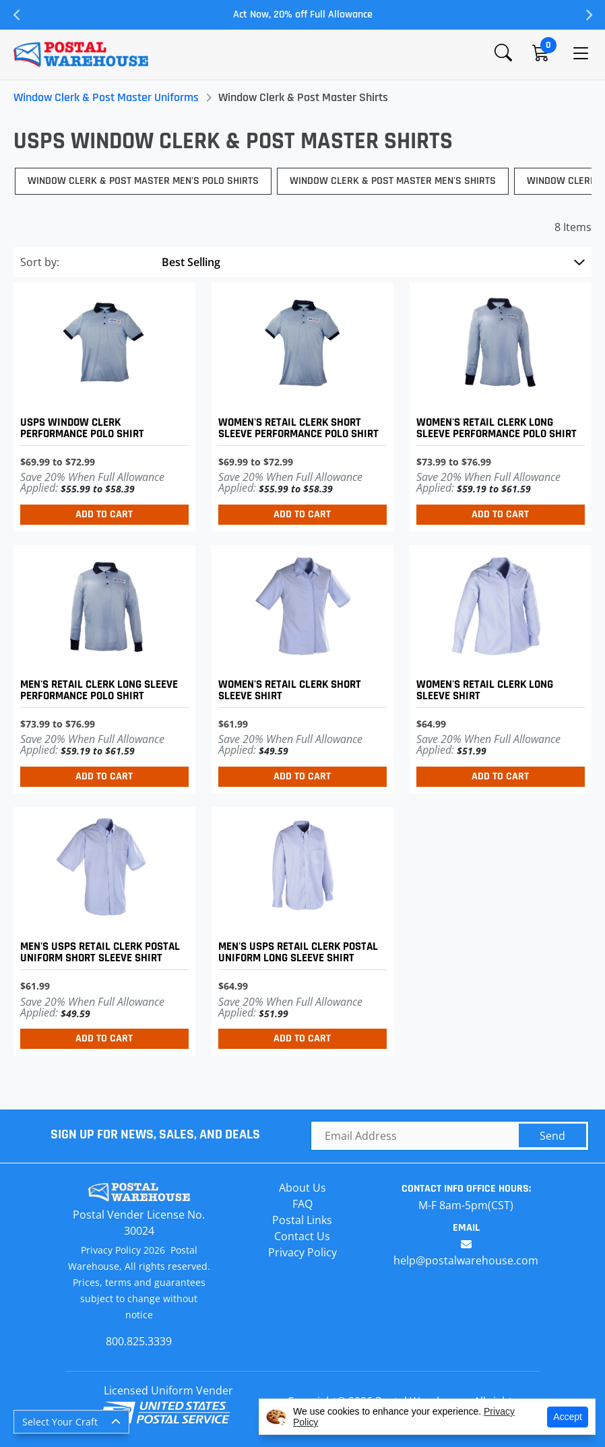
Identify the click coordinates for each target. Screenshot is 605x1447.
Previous (17, 15)
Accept (567, 1416)
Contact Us (302, 1236)
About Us (302, 1187)
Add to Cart (104, 514)
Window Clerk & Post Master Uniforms (106, 97)
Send (552, 1135)
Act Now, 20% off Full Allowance (303, 14)
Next (588, 15)
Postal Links (302, 1220)
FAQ (302, 1203)
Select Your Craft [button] (60, 1421)
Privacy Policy (302, 1252)
